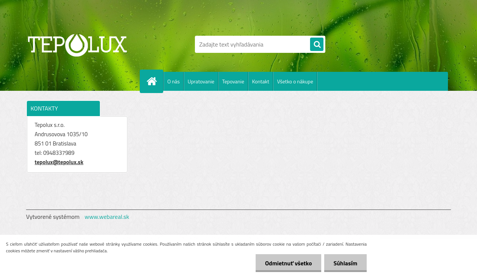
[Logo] (77, 44)
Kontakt (260, 81)
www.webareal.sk (107, 216)
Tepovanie (233, 81)
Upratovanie (200, 81)
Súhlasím (345, 263)
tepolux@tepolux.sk (59, 162)
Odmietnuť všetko (288, 263)
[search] (316, 45)
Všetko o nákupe (295, 81)
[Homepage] (154, 81)
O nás (173, 81)
